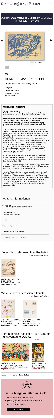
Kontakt (3, 375)
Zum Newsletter (18, 409)
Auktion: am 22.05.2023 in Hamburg (27, 19)
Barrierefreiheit (24, 375)
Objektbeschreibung (14, 107)
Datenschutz (13, 375)
